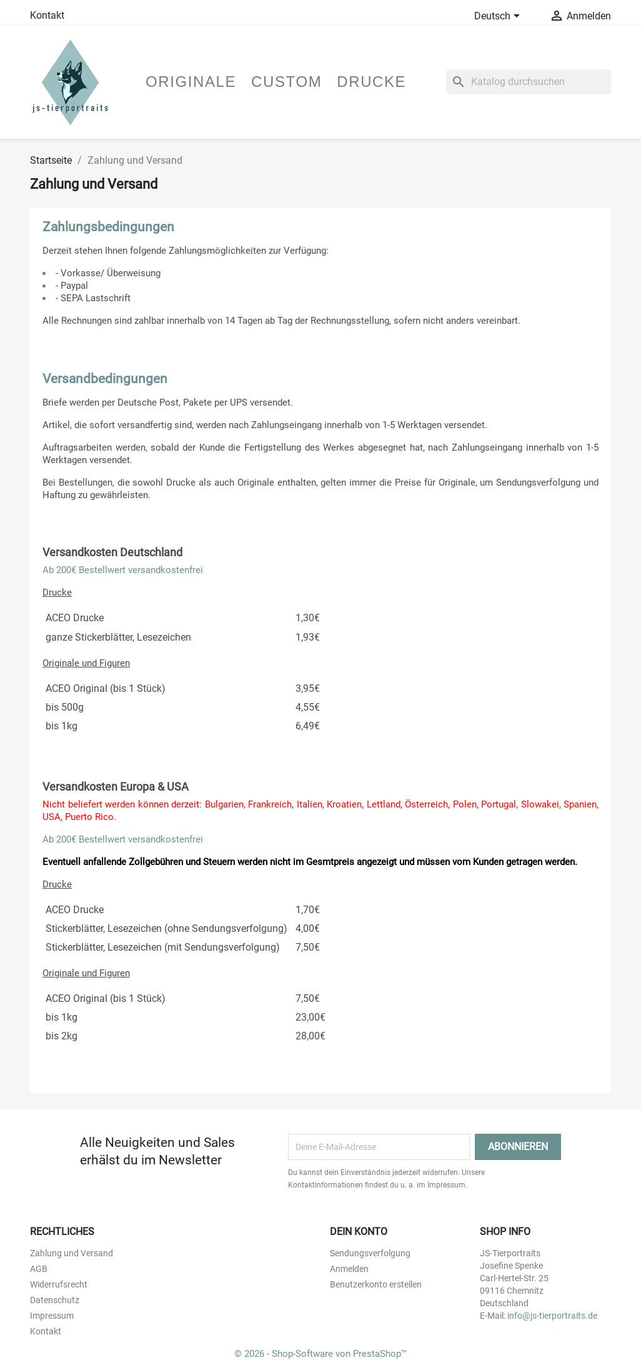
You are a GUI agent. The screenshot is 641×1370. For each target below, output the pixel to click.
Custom (286, 81)
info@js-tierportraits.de (552, 1316)
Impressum (52, 1316)
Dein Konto (358, 1232)
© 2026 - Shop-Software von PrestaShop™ (320, 1353)
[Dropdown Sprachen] (499, 16)
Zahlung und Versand (71, 1253)
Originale (191, 81)
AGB (38, 1269)
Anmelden (349, 1269)
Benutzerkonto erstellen (376, 1284)
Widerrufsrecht (58, 1284)
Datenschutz (54, 1300)
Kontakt (47, 15)
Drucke (371, 81)
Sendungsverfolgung (370, 1253)
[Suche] (528, 81)
